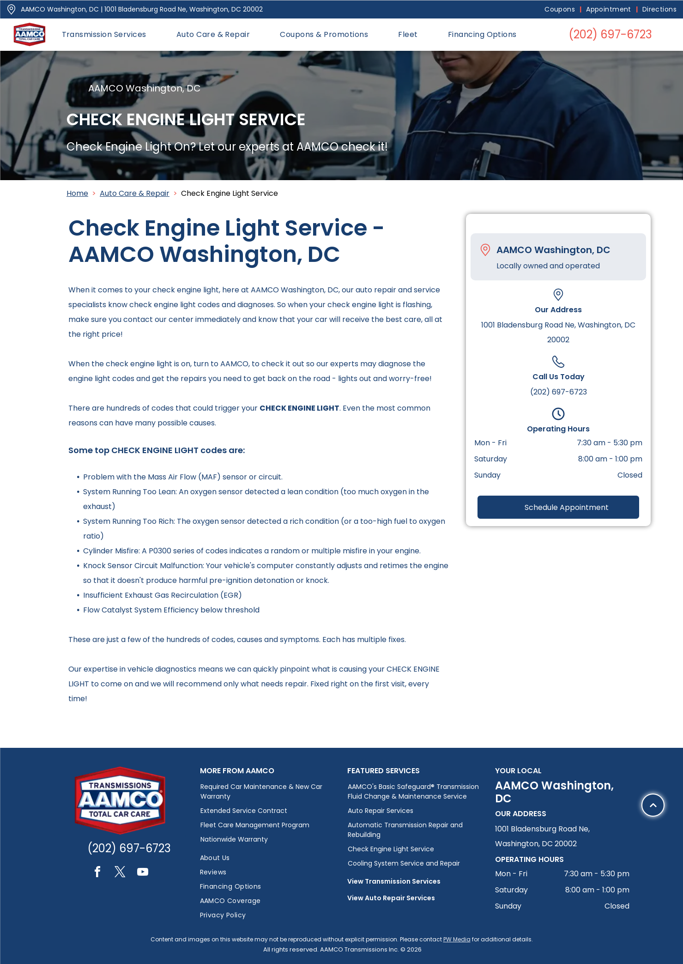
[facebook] (97, 873)
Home (77, 193)
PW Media (457, 939)
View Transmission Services (394, 881)
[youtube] (143, 873)
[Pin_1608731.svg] (11, 9)
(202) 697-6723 (558, 392)
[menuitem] (560, 9)
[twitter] (120, 873)
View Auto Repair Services (391, 898)
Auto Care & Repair (134, 193)
